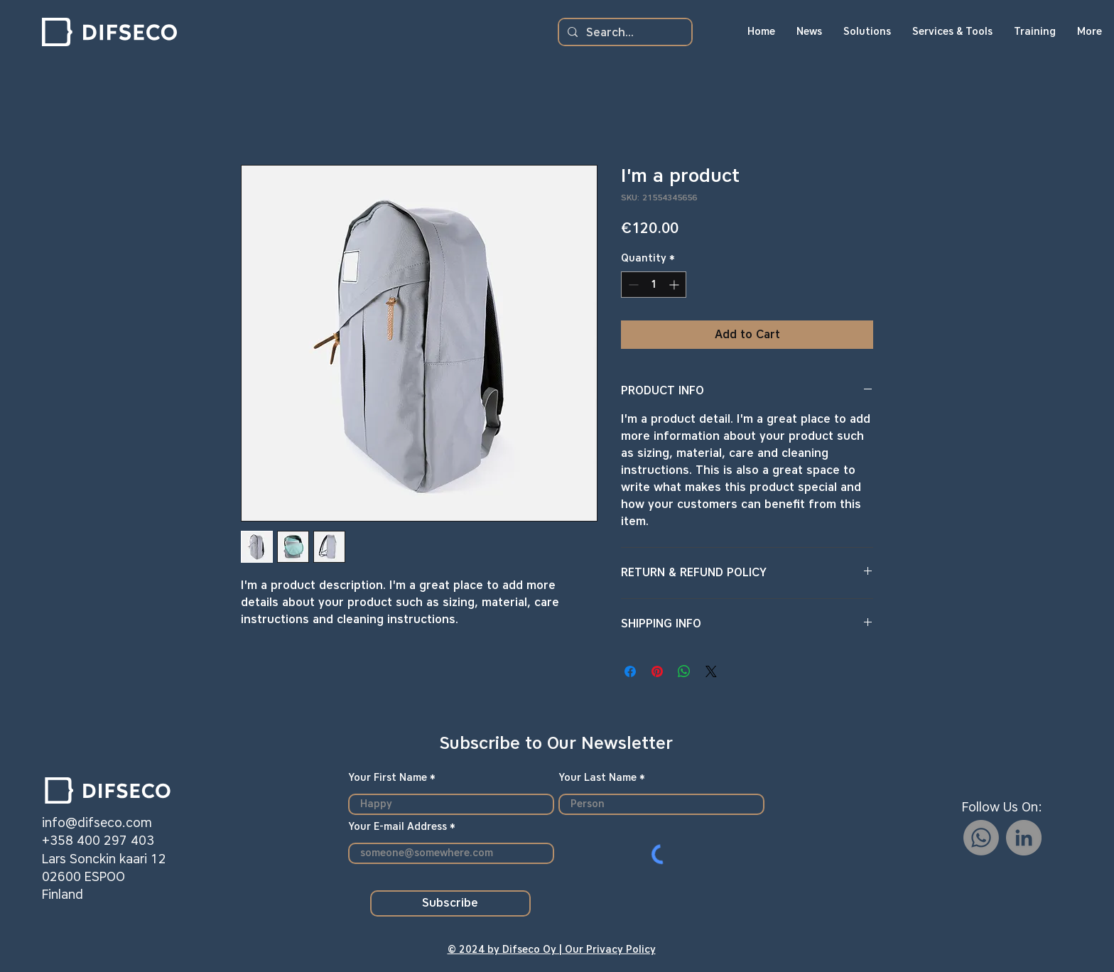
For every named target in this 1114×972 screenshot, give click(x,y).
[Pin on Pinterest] (657, 671)
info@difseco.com (97, 823)
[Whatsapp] (981, 837)
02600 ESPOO (83, 877)
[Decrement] (632, 284)
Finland (62, 894)
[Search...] (623, 32)
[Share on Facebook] (630, 671)
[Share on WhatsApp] (684, 671)
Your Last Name (597, 778)
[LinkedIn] (1024, 837)
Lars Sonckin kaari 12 (104, 859)
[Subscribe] (450, 903)
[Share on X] (711, 671)
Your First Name (387, 778)
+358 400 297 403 (98, 840)
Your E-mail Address (397, 827)
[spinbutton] (653, 284)
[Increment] (675, 284)
